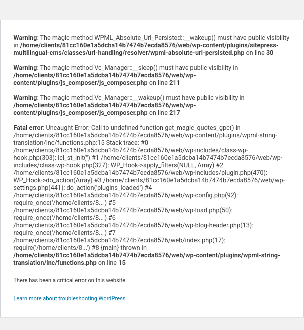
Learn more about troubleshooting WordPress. (70, 298)
